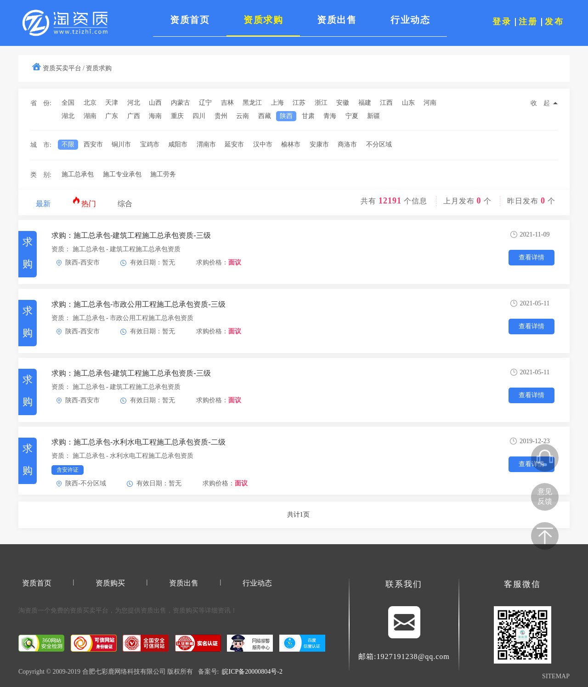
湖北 (68, 116)
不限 (68, 144)
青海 (329, 116)
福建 (364, 102)
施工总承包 (78, 174)
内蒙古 (180, 102)
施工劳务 (163, 174)
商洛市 (347, 144)
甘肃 (308, 116)
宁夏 (351, 116)
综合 (125, 204)
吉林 (227, 102)
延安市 (234, 144)
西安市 (93, 144)
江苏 (299, 102)
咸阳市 (177, 144)
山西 (155, 102)
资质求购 (99, 68)
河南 (430, 102)
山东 (408, 102)
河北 (133, 102)
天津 (111, 102)
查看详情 (531, 257)
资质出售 (183, 583)
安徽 (342, 102)
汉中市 (262, 144)
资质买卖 (83, 610)
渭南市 (206, 144)
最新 (43, 204)
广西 (133, 116)
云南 (242, 116)
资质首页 (36, 583)
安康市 (319, 144)
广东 (111, 116)
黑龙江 (252, 102)
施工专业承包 (122, 174)
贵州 (221, 116)
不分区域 (379, 144)
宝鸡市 (149, 144)
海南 (155, 116)
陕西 (286, 116)
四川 (198, 116)
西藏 (264, 116)
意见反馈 (544, 496)
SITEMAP (556, 676)
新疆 (373, 116)
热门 (84, 202)
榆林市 (290, 144)
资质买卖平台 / (64, 68)
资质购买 (110, 583)
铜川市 (121, 144)
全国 (68, 102)
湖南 (90, 116)
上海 (277, 102)
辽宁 (205, 102)
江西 (386, 102)
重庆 (177, 116)
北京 (90, 102)
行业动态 (257, 583)
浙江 (321, 102)
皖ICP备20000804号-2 (252, 671)
